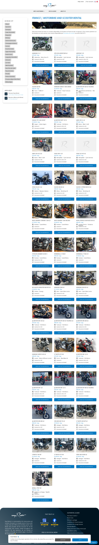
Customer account (26, 465)
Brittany (8, 38)
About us (63, 11)
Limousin (8, 60)
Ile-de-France (9, 54)
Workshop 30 (64, 191)
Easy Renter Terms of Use (40, 465)
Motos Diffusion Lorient (45, 332)
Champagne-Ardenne (11, 43)
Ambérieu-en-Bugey (39, 414)
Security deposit (71, 448)
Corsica (7, 46)
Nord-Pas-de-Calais (10, 68)
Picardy (7, 73)
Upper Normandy (10, 51)
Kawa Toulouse (66, 90)
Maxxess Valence (44, 191)
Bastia (80, 124)
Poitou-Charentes (10, 76)
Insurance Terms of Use (56, 465)
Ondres (36, 291)
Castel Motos (43, 224)
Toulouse (58, 90)
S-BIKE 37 (41, 90)
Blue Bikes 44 (64, 332)
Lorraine (8, 62)
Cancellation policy (72, 452)
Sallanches (37, 57)
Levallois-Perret (83, 224)
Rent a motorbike (38, 11)
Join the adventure (12, 99)
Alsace (7, 24)
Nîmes (58, 191)
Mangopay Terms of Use (71, 465)
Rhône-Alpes (9, 82)
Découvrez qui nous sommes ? (18, 459)
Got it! (80, 539)
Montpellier (59, 57)
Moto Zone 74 (44, 57)
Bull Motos (65, 373)
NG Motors (65, 124)
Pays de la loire (9, 71)
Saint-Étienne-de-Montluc (85, 90)
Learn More (62, 539)
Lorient (36, 332)
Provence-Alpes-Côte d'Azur (13, 79)
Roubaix (36, 224)
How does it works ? (72, 437)
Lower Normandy (10, 32)
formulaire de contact (69, 33)
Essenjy (41, 291)
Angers (36, 124)
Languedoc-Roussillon (11, 57)
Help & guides (52, 11)
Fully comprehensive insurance (75, 455)
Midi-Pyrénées (9, 65)
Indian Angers (42, 124)
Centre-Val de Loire (10, 40)
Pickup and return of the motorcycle (76, 450)
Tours (35, 90)
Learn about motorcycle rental (15, 95)
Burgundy (8, 35)
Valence (36, 191)
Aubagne (58, 373)
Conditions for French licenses (75, 444)
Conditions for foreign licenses (75, 446)
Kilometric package (72, 442)
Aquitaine (8, 27)
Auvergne (8, 29)
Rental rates (70, 439)
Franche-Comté (10, 49)
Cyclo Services (67, 57)
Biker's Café (86, 124)
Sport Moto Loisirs (65, 291)
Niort (57, 291)
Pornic (58, 332)
